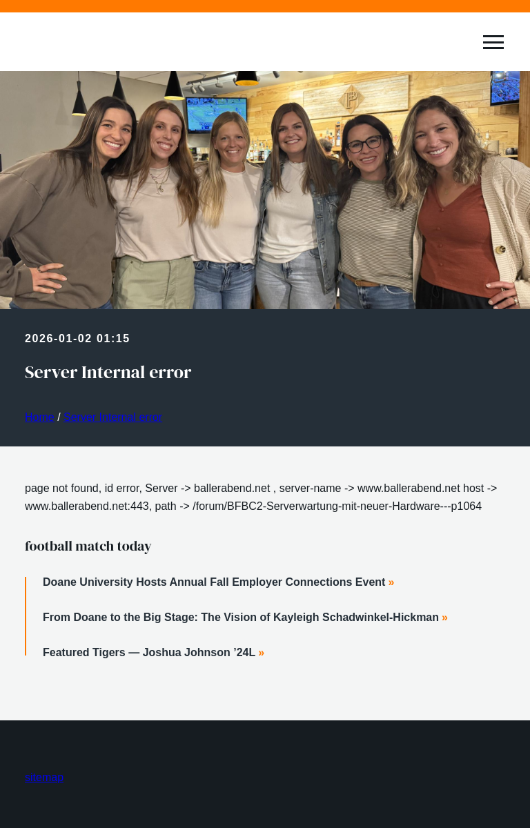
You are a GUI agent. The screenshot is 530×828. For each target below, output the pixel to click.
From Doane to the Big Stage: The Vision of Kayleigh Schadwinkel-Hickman (241, 617)
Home (40, 417)
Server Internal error (112, 417)
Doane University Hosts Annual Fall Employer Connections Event (214, 582)
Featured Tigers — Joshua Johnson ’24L (149, 652)
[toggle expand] (493, 42)
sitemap (44, 777)
